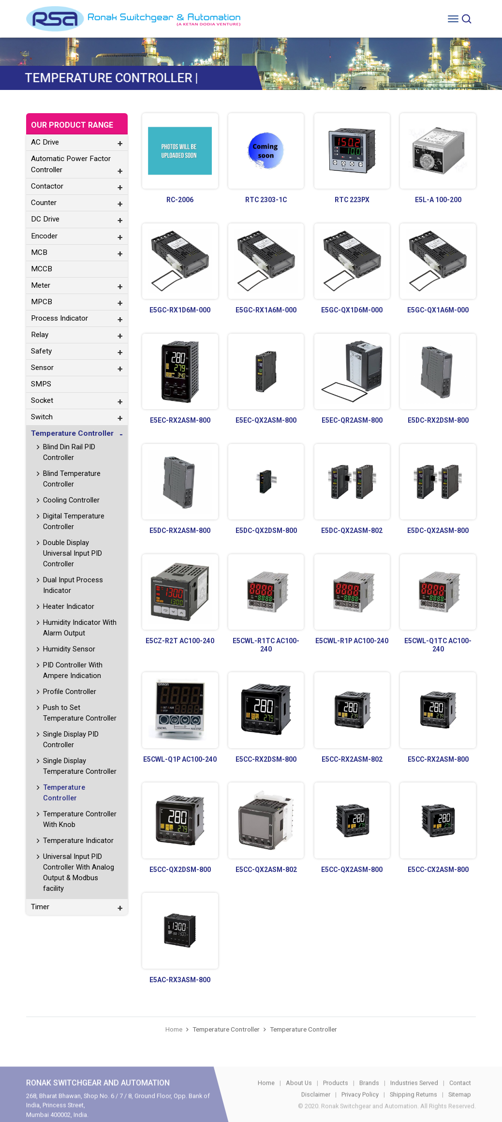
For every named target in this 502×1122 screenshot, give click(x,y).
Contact (460, 1094)
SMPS (41, 384)
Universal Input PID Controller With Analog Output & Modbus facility (78, 872)
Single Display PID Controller (71, 739)
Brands (369, 1094)
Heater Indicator (68, 606)
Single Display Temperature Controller (80, 766)
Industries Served (414, 1094)
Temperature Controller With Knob (80, 819)
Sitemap (459, 1106)
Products (335, 1094)
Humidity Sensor (69, 649)
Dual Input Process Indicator (73, 585)
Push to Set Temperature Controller (80, 713)
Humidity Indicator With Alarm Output (80, 627)
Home (173, 1029)
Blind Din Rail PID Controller (69, 452)
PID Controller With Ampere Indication (73, 670)
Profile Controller (69, 691)
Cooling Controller (71, 500)
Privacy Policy (360, 1106)
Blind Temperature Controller (72, 478)
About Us (299, 1094)
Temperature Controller (64, 792)
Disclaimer (315, 1106)
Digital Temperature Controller (73, 521)
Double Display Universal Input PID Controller (72, 553)
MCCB (41, 269)
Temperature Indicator (78, 840)
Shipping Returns (413, 1106)
